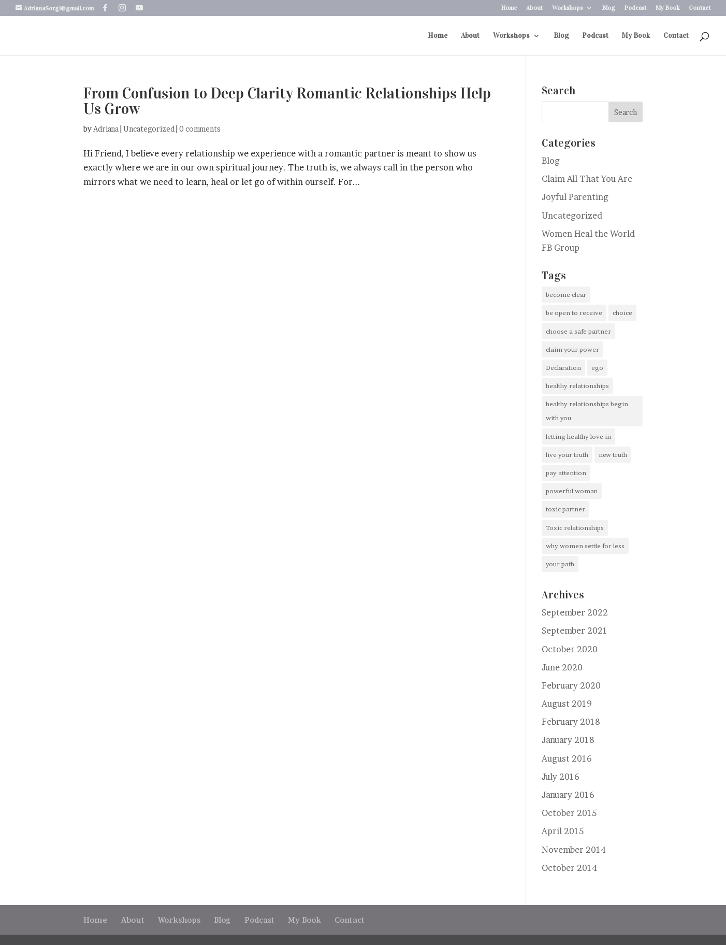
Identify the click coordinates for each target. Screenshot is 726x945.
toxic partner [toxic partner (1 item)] (565, 509)
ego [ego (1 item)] (597, 367)
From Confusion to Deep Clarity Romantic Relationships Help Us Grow (287, 101)
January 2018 (568, 740)
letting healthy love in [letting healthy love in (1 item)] (578, 436)
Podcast (635, 8)
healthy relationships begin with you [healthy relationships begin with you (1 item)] (587, 411)
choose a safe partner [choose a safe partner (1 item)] (578, 331)
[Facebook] (105, 7)
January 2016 (568, 795)
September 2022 (575, 612)
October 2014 (569, 868)
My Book (667, 8)
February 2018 (571, 722)
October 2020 (570, 649)
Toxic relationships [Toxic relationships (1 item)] (575, 528)
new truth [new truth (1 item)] (613, 455)
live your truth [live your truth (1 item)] (567, 455)
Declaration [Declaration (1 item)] (563, 367)
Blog (608, 8)
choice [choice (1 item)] (622, 313)
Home (509, 8)
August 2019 (567, 703)
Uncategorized (149, 128)
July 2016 (560, 776)
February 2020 (571, 685)
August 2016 (567, 758)
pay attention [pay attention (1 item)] (566, 473)
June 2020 (562, 667)
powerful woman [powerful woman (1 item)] (572, 491)
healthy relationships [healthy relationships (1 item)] (577, 386)
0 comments (200, 128)
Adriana (106, 128)
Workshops (567, 8)
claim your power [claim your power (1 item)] (572, 349)
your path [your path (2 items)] (560, 564)
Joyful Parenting (575, 197)
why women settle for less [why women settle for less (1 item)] (585, 546)
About (534, 8)
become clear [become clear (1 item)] (566, 294)
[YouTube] (139, 7)
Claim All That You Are (587, 179)
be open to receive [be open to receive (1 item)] (574, 313)
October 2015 (569, 813)
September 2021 (574, 630)
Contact (699, 8)
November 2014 (574, 849)
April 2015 (563, 831)
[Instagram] (122, 7)
